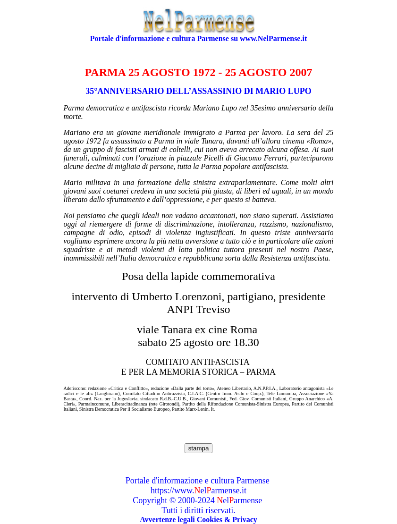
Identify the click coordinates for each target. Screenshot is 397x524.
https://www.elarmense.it (198, 490)
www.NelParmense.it (273, 38)
